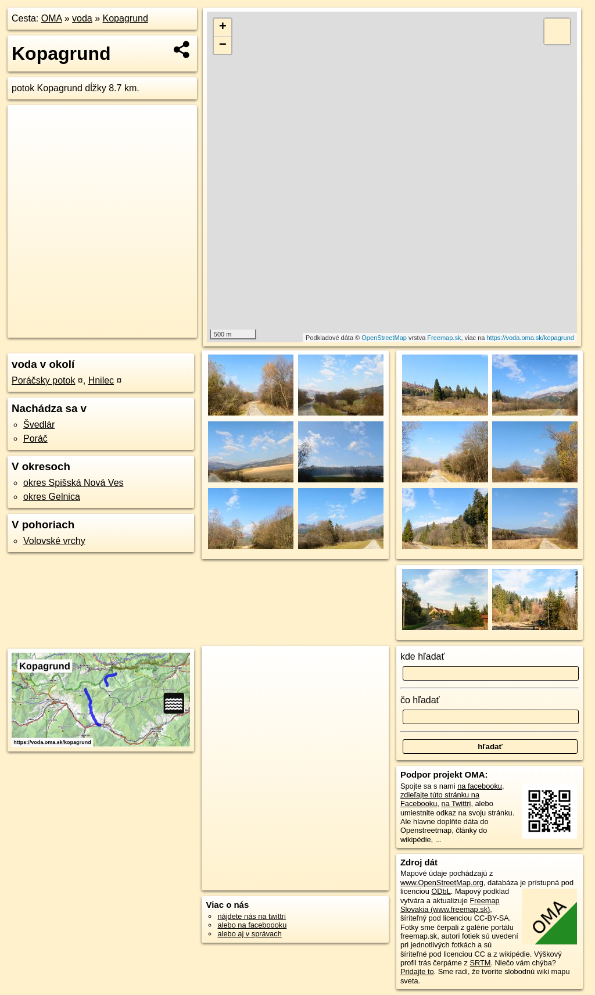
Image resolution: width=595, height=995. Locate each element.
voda (82, 18)
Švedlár (39, 425)
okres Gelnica (51, 497)
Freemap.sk (444, 337)
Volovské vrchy (54, 541)
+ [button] (223, 27)
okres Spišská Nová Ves (73, 483)
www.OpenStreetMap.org (441, 882)
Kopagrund (125, 18)
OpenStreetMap (384, 337)
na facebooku (479, 786)
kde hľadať (422, 656)
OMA (51, 18)
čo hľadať (420, 700)
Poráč (35, 438)
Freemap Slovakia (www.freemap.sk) (450, 905)
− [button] (223, 45)
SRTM (479, 962)
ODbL (440, 891)
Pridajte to (417, 971)
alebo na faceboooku (251, 925)
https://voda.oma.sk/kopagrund (530, 337)
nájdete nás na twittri (251, 916)
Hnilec (101, 380)
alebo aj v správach (249, 933)
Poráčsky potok (43, 380)
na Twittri (456, 803)
